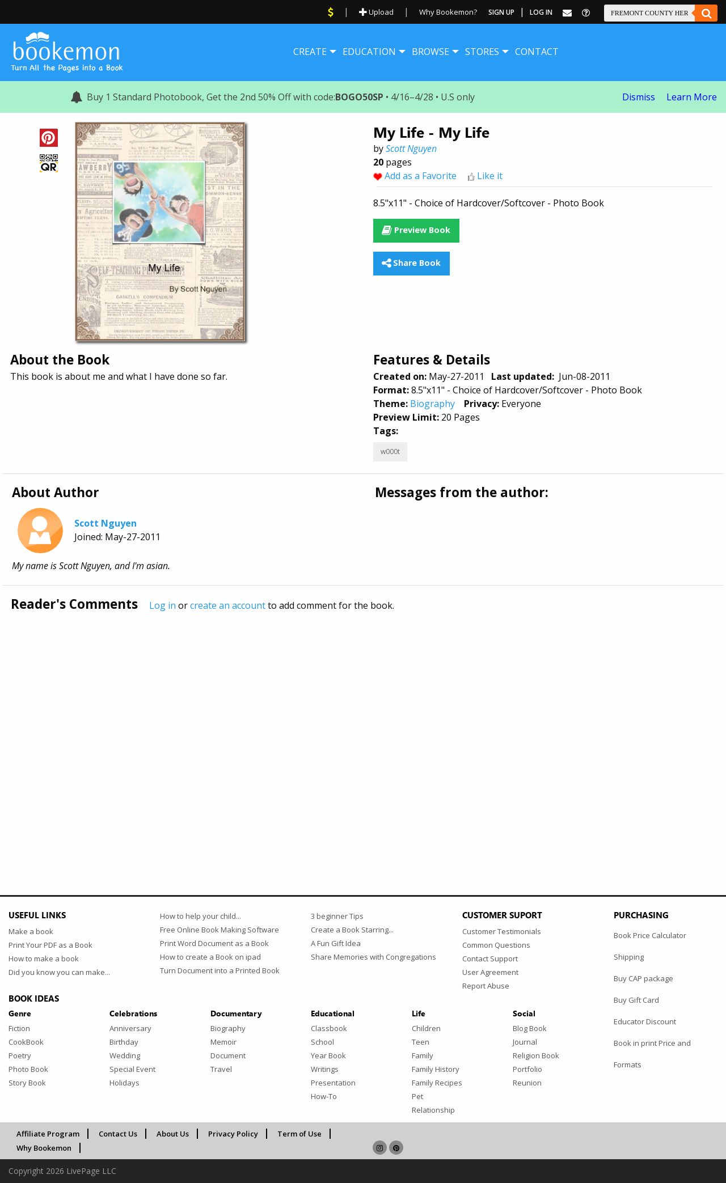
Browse (430, 51)
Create (310, 51)
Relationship (433, 1110)
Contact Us (118, 1134)
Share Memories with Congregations (373, 957)
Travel (221, 1069)
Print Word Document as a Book (214, 943)
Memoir (223, 1042)
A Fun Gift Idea (336, 943)
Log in (162, 605)
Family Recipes (437, 1083)
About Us (173, 1134)
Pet (417, 1096)
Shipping (629, 957)
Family (422, 1055)
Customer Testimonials (501, 931)
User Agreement (490, 972)
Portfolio (527, 1069)
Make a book (31, 931)
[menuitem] (310, 51)
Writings (325, 1069)
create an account (227, 605)
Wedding (124, 1055)
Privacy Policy (233, 1134)
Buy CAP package (643, 978)
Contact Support (490, 958)
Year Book (328, 1055)
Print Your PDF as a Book (50, 945)
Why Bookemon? (448, 12)
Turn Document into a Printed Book (220, 970)
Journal (525, 1042)
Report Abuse (485, 986)
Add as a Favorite (421, 175)
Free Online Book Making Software (219, 930)
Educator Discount (645, 1021)
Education (369, 51)
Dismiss (638, 97)
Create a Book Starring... (352, 930)
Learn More (691, 97)
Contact (537, 51)
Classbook (329, 1028)
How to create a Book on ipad (210, 957)
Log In (541, 12)
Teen (420, 1042)
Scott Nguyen (411, 148)
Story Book (27, 1083)
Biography (432, 403)
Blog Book (530, 1028)
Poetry (20, 1055)
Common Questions (496, 945)
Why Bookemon (43, 1148)
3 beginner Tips (337, 916)
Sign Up (501, 12)
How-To (324, 1096)
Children (426, 1028)
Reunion (527, 1083)
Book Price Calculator (650, 935)
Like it (490, 175)
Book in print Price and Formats (652, 1054)
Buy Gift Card (636, 1000)
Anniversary (130, 1028)
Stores (482, 51)
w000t (390, 451)
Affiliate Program (47, 1134)
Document (228, 1055)
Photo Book (28, 1069)
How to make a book (44, 958)
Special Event (132, 1069)
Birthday (123, 1042)
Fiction (19, 1028)
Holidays (124, 1083)
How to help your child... (200, 916)
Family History (435, 1069)
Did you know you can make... (59, 972)
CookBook (26, 1042)
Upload (376, 12)
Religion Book (536, 1055)
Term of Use (299, 1134)
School (322, 1042)
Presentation (333, 1083)
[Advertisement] (349, 729)
